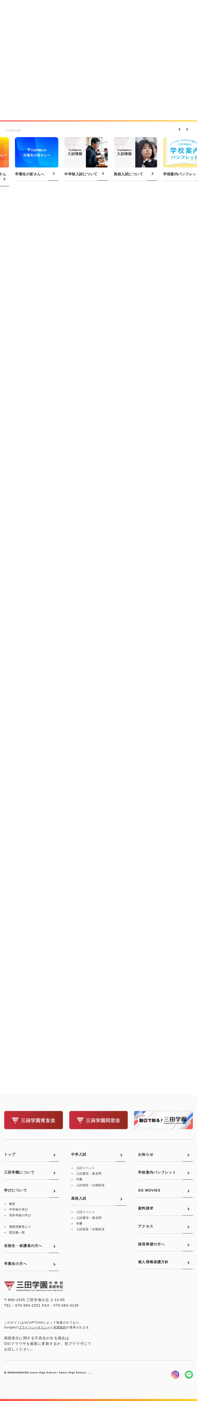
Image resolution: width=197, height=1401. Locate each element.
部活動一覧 (17, 1232)
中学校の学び (18, 1209)
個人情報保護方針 (153, 1262)
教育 (12, 1204)
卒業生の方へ (15, 1264)
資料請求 (145, 1208)
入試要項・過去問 (89, 1173)
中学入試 (78, 1154)
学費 (79, 1179)
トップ (9, 1154)
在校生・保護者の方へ (23, 1246)
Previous (179, 128)
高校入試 (78, 1198)
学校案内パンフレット (157, 1172)
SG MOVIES (149, 1190)
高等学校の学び (20, 1215)
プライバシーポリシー (34, 1327)
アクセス (145, 1226)
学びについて (15, 1190)
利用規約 (59, 1327)
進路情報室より (20, 1226)
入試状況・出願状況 (90, 1185)
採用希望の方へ (151, 1244)
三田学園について (19, 1172)
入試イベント (85, 1168)
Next (185, 128)
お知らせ (145, 1154)
